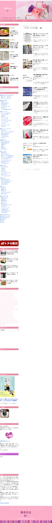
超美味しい (3, 101)
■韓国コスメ (25, 20)
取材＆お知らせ (4, 161)
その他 (2, 126)
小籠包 (2, 168)
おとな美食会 (3, 304)
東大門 (35, 50)
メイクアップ (3, 119)
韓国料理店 (3, 200)
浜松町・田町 (9, 311)
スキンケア (3, 114)
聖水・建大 (15, 300)
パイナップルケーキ (5, 175)
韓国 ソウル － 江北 (5, 96)
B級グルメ (3, 203)
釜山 (2, 145)
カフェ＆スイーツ (4, 106)
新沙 (1, 302)
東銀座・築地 (15, 309)
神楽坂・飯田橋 (3, 313)
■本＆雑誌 (2, 219)
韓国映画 (2, 152)
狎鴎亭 (5, 302)
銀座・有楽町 (9, 309)
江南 (38, 50)
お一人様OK (8, 291)
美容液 (2, 116)
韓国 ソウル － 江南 (5, 98)
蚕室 (14, 302)
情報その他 (3, 193)
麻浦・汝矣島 (3, 300)
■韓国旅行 (2, 139)
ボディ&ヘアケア (4, 124)
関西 (1, 324)
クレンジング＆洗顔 (5, 113)
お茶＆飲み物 (3, 134)
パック (2, 123)
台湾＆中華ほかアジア (5, 204)
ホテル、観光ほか (4, 182)
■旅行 (1, 186)
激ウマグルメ (3, 166)
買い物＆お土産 (4, 179)
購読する (3, 453)
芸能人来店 (9, 304)
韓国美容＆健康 (4, 142)
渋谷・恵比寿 (3, 318)
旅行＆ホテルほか (4, 141)
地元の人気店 (3, 103)
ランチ (2, 206)
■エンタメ (35, 20)
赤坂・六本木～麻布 (4, 320)
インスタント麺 (4, 136)
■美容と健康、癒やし (4, 214)
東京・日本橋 (3, 309)
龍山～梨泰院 (9, 300)
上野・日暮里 (14, 304)
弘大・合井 (14, 298)
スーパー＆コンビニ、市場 (6, 131)
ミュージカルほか (4, 158)
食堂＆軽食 (3, 104)
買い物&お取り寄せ (4, 210)
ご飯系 (2, 169)
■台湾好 (1, 178)
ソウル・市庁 (3, 298)
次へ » (38, 169)
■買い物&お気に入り (4, 217)
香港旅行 (2, 189)
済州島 (2, 147)
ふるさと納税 (3, 212)
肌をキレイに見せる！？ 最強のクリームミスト (14, 56)
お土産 (2, 137)
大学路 (2, 293)
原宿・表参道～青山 (10, 318)
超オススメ (3, 291)
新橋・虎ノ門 (3, 311)
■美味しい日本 (3, 196)
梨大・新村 (9, 298)
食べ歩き (2, 107)
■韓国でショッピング (4, 128)
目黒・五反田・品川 (12, 320)
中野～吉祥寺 (3, 322)
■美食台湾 (45, 20)
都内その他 (9, 322)
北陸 (4, 324)
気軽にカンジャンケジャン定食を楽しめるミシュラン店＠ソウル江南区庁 (12, 260)
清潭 (11, 302)
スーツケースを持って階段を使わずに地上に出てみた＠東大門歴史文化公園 (12, 252)
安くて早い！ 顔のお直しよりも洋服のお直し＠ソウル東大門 (12, 267)
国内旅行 (2, 190)
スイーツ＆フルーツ (5, 172)
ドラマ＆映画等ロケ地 (5, 109)
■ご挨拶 (1, 222)
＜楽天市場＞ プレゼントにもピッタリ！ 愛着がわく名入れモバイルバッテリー (40, 104)
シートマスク (3, 121)
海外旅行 (2, 187)
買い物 (2, 130)
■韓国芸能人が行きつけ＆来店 (5, 21)
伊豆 (17, 322)
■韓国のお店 (15, 20)
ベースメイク (3, 117)
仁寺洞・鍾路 (10, 293)
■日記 (1, 220)
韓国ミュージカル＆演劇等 (6, 155)
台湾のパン (3, 174)
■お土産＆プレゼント (4, 216)
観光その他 (3, 148)
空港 (35, 79)
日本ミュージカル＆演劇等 (6, 157)
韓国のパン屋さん (4, 133)
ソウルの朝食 (14, 291)
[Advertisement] (9, 231)
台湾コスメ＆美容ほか (5, 180)
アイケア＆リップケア (5, 120)
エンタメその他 (4, 154)
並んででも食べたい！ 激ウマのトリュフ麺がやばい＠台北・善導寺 (12, 282)
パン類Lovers (3, 209)
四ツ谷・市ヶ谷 (10, 313)
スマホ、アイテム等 (44, 37)
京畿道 (2, 144)
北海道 (13, 322)
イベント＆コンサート (5, 160)
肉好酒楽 (2, 198)
